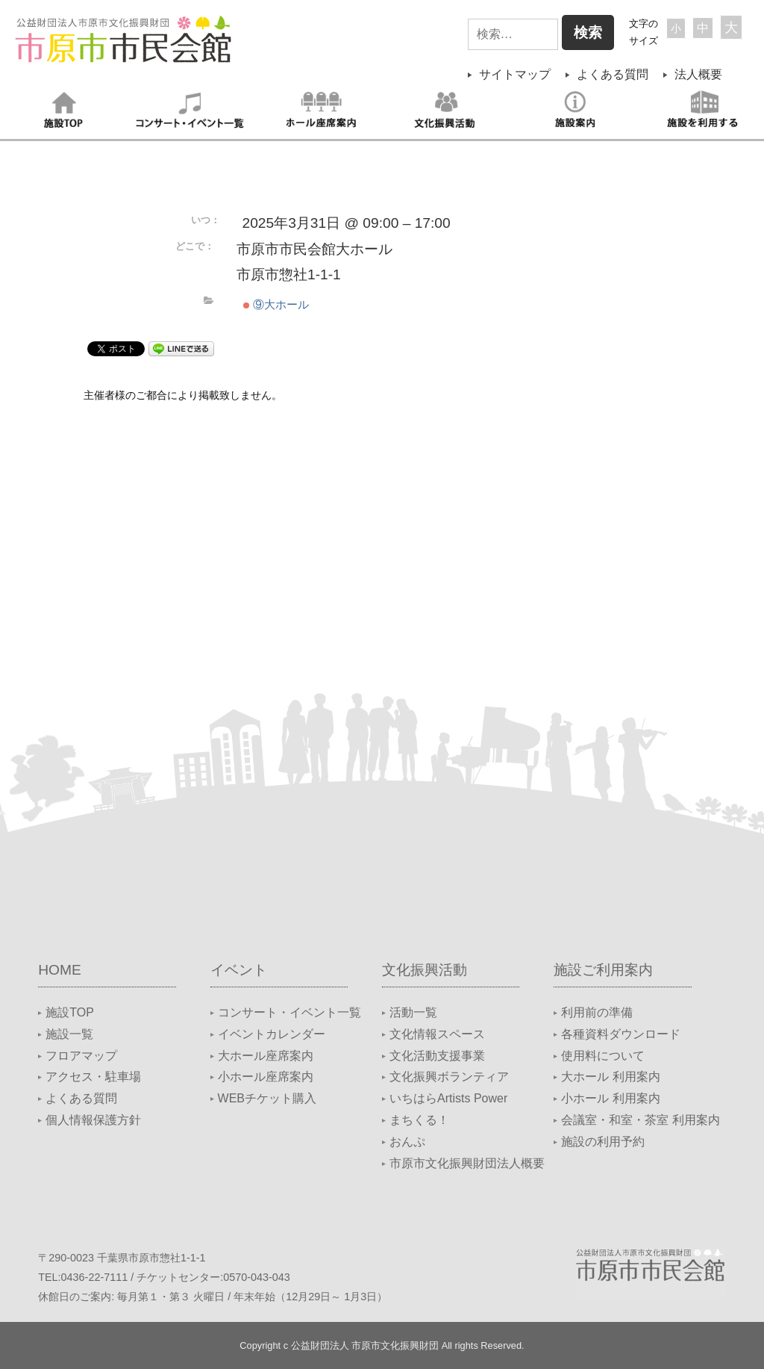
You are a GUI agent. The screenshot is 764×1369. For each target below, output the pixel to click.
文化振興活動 (424, 970)
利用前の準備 (597, 1012)
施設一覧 (69, 1034)
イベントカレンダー (271, 1034)
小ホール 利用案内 (610, 1098)
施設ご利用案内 (603, 970)
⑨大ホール (276, 304)
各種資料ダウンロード (620, 1034)
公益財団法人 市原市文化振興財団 (365, 1345)
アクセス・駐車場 (93, 1076)
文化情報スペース (437, 1034)
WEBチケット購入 (267, 1098)
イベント (238, 970)
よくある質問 (612, 74)
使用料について (603, 1055)
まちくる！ (419, 1120)
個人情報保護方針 (93, 1120)
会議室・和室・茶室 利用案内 (640, 1120)
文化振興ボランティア (449, 1076)
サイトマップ (515, 74)
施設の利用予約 (603, 1141)
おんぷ (407, 1141)
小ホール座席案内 (265, 1076)
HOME (59, 970)
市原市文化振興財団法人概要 (467, 1163)
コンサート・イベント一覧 (289, 1012)
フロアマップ (81, 1055)
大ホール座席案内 (265, 1055)
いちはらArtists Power (448, 1098)
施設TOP (70, 1012)
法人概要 (698, 74)
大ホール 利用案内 (610, 1076)
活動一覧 (413, 1012)
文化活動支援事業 (437, 1055)
